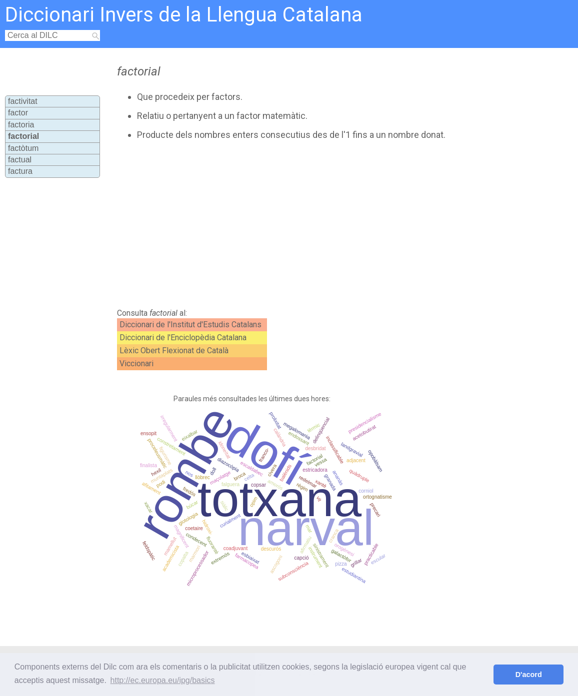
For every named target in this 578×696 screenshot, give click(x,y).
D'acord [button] (529, 675)
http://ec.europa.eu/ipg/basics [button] (162, 680)
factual (20, 159)
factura (20, 171)
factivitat (23, 101)
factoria (21, 124)
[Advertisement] (284, 224)
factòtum (23, 148)
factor (18, 112)
